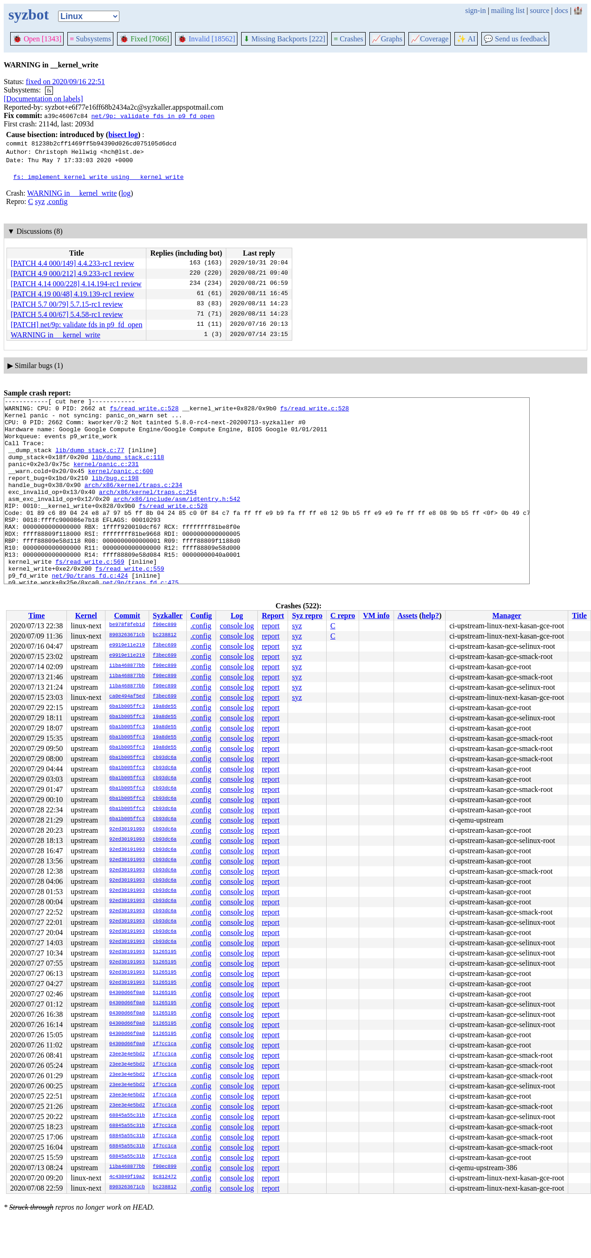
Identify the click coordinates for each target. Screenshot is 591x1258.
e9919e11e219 (127, 645)
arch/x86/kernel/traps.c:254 (148, 511)
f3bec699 (165, 645)
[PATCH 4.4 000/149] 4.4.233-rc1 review (72, 263)
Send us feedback (515, 39)
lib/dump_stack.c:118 (128, 469)
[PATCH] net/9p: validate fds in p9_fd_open (76, 325)
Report (273, 615)
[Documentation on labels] (43, 99)
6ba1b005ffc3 (127, 707)
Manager (506, 615)
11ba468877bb (127, 666)
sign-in (475, 10)
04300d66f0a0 (127, 993)
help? (430, 615)
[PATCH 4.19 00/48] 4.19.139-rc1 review (72, 294)
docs (561, 10)
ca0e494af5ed (127, 696)
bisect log (123, 134)
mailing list (508, 10)
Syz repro (307, 615)
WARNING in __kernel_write (72, 193)
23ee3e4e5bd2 (127, 1054)
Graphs (387, 39)
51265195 (165, 952)
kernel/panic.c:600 (120, 486)
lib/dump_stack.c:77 (89, 461)
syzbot (28, 14)
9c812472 (165, 1177)
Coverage (429, 39)
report (270, 626)
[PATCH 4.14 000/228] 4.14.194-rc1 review (76, 284)
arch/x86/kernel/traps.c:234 (134, 503)
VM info (376, 615)
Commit (127, 615)
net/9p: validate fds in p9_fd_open (152, 116)
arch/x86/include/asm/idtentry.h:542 (176, 519)
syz (40, 201)
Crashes (348, 39)
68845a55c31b (127, 1116)
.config (57, 201)
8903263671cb (127, 635)
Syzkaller (168, 615)
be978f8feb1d (127, 625)
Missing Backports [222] (284, 39)
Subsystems (90, 39)
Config (201, 615)
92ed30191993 (127, 829)
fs (49, 90)
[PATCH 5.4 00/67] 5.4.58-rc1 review (67, 314)
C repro (342, 615)
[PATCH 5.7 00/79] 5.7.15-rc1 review (67, 304)
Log (236, 615)
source (540, 10)
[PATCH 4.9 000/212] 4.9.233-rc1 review (72, 273)
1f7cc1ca (165, 1044)
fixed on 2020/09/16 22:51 (65, 82)
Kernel (86, 615)
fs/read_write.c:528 (144, 411)
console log (237, 626)
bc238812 (165, 635)
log (126, 193)
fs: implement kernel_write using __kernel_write (98, 176)
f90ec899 (165, 625)
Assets (408, 615)
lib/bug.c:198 (115, 494)
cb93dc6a (165, 758)
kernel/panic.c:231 (105, 478)
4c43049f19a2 (127, 1177)
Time (36, 615)
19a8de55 (165, 707)
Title (579, 615)
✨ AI (466, 39)
